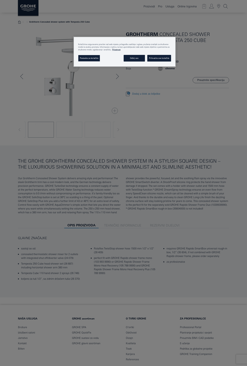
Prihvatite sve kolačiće (159, 58)
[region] (124, 52)
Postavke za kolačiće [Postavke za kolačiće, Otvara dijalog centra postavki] (89, 58)
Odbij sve (134, 58)
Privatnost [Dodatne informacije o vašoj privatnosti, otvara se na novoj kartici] (116, 50)
